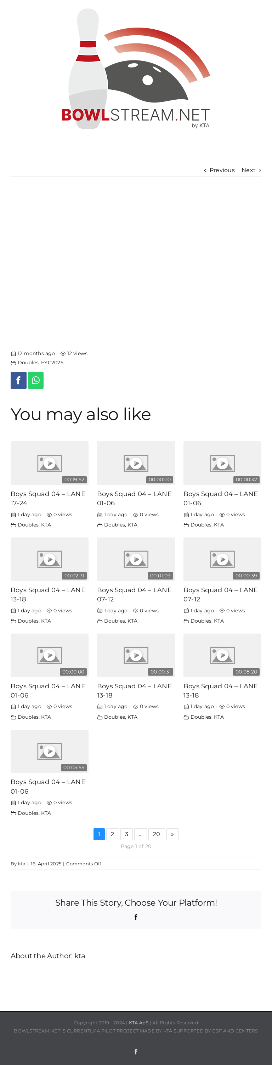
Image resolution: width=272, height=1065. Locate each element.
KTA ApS (139, 1022)
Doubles (28, 362)
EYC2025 (52, 362)
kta (22, 863)
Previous (222, 170)
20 (156, 834)
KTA (46, 525)
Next (249, 170)
